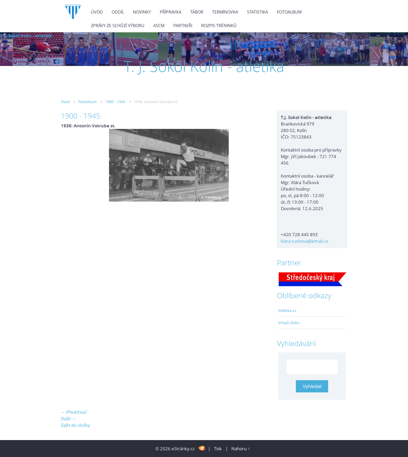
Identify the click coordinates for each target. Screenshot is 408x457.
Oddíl (118, 12)
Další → (68, 419)
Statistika (257, 12)
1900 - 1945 (115, 101)
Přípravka (170, 12)
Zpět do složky (75, 425)
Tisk (218, 449)
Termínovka (225, 12)
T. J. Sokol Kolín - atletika (26, 36)
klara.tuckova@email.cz (304, 241)
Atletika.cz (287, 310)
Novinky (142, 12)
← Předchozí (73, 412)
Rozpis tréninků (219, 25)
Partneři (182, 25)
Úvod (97, 12)
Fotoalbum (289, 12)
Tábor (196, 12)
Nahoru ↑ (240, 449)
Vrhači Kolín (288, 322)
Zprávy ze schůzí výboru (117, 25)
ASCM (158, 25)
